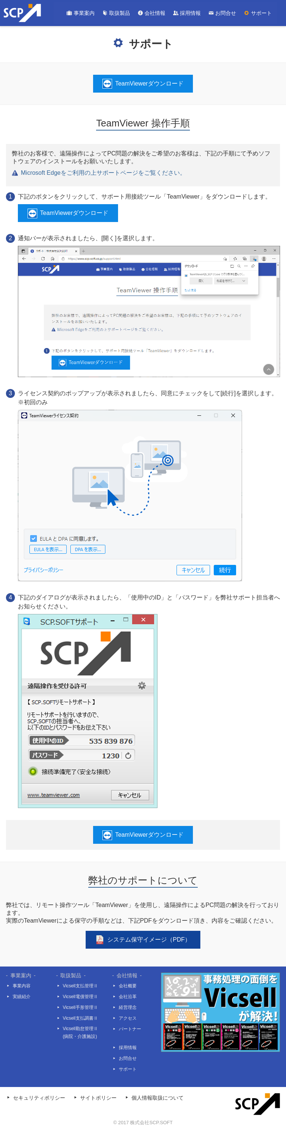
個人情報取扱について (157, 1098)
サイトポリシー (98, 1098)
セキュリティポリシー (39, 1098)
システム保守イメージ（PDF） (149, 939)
